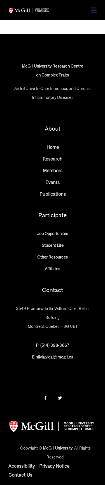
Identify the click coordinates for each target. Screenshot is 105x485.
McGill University (58, 448)
